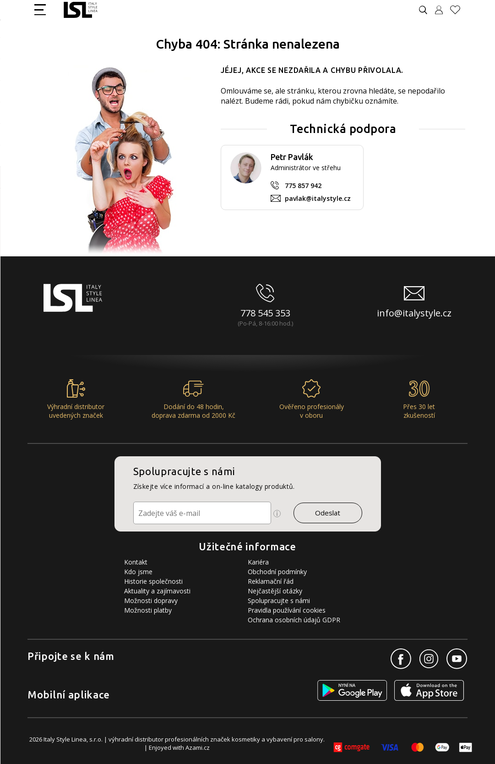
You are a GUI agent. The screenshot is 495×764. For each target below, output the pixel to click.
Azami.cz (197, 747)
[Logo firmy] (80, 10)
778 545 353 (265, 313)
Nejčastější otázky (275, 591)
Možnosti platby (148, 610)
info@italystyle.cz (414, 313)
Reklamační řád (271, 581)
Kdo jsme (138, 571)
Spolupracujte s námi (279, 600)
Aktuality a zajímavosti (157, 591)
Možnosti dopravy (151, 600)
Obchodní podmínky (277, 571)
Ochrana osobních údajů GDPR (294, 619)
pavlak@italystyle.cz (318, 198)
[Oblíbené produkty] (459, 10)
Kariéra (258, 562)
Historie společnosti (153, 581)
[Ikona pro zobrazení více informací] (277, 513)
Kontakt (135, 562)
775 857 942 (303, 185)
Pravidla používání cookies (287, 610)
